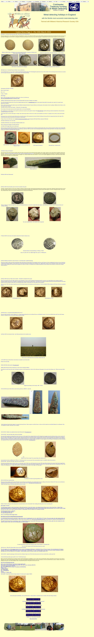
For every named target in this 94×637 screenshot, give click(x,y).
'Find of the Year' (40, 110)
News (2, 1)
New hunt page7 (16, 365)
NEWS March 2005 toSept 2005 (33, 603)
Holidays (23, 1)
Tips (56, 1)
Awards (50, 1)
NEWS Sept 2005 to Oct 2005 (33, 599)
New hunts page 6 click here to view (35, 482)
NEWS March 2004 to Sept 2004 (33, 611)
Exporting (37, 1)
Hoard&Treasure (32, 102)
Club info (77, 1)
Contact (84, 1)
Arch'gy (30, 1)
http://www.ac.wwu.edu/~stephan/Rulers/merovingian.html (12, 516)
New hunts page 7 (32, 439)
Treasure (43, 1)
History (16, 1)
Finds (9, 1)
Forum (70, 1)
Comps (63, 1)
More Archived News (33, 618)
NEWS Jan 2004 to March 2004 (33, 615)
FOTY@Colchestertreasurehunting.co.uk (22, 118)
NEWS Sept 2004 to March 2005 (33, 607)
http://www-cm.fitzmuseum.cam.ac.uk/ (39, 519)
